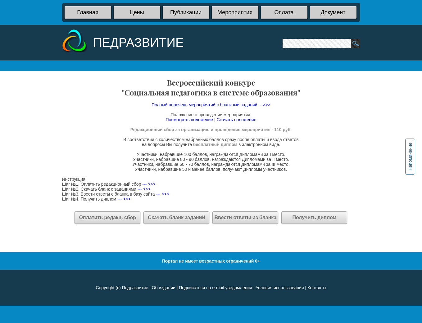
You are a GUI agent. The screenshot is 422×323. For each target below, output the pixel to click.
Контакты (316, 287)
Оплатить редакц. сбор (107, 217)
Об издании (163, 287)
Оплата (284, 12)
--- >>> (148, 184)
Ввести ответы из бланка (246, 217)
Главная (87, 12)
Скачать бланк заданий (176, 217)
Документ (333, 12)
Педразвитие (135, 287)
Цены (136, 12)
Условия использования (280, 287)
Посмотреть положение (189, 119)
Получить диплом (314, 217)
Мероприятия (234, 12)
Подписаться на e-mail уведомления (215, 287)
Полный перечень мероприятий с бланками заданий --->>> (211, 104)
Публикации (186, 12)
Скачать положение (236, 119)
